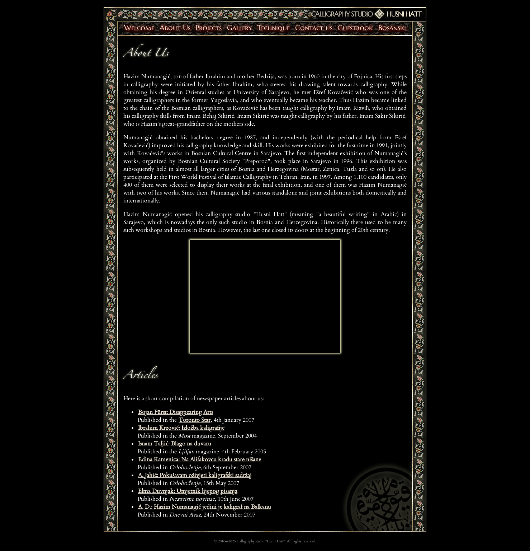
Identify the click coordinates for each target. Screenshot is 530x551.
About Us (175, 27)
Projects (208, 27)
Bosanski (392, 27)
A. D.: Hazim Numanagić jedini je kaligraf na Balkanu (204, 507)
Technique (273, 27)
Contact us (313, 27)
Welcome (139, 27)
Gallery (239, 27)
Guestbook (355, 27)
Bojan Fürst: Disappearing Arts (175, 412)
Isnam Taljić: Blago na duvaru (174, 444)
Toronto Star (194, 420)
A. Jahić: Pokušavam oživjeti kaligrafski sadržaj (195, 475)
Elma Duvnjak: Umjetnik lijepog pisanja (187, 491)
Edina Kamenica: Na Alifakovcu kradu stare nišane (199, 459)
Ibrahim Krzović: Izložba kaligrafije (181, 428)
